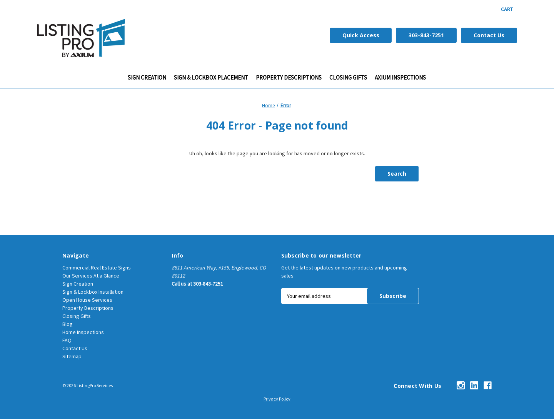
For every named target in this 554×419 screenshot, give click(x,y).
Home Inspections (83, 332)
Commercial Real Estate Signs (96, 267)
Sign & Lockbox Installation (92, 291)
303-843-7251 (426, 35)
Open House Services (87, 299)
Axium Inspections (400, 77)
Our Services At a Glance (90, 275)
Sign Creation (147, 77)
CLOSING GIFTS (348, 77)
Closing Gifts (76, 316)
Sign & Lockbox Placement (211, 77)
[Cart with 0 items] (507, 9)
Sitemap (72, 356)
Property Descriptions (289, 77)
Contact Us (489, 35)
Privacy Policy (277, 399)
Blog (67, 324)
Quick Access (360, 35)
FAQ (67, 340)
